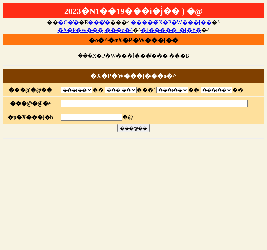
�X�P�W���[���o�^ (95, 30)
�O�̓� (68, 22)
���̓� (99, 22)
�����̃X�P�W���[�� (171, 22)
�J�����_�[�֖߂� (171, 30)
